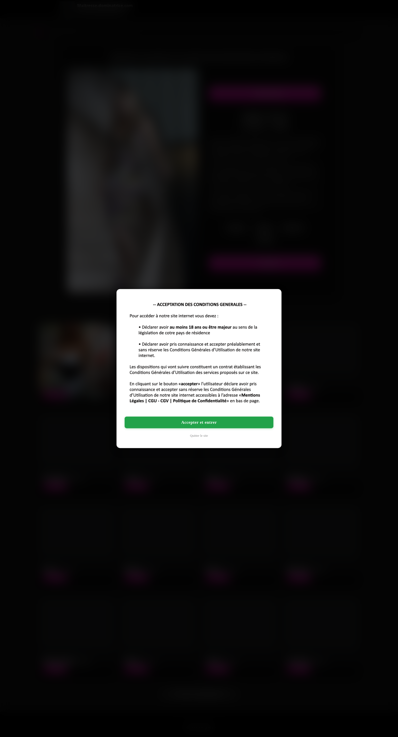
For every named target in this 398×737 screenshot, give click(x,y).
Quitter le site (199, 435)
